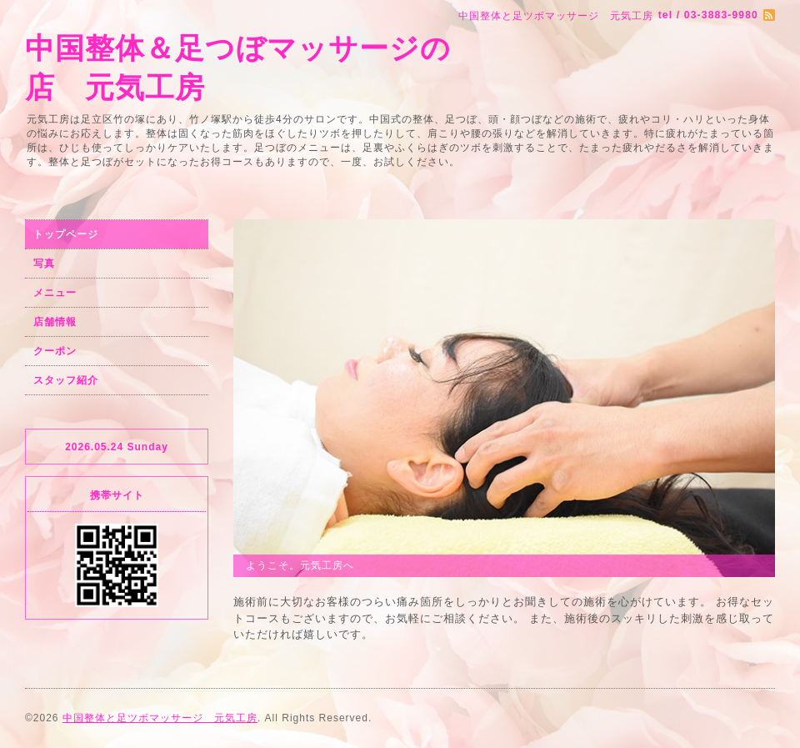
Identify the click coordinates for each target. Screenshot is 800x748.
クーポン (55, 351)
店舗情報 (55, 322)
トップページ (65, 234)
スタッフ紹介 (65, 380)
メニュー (55, 293)
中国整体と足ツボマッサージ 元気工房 (160, 718)
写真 (44, 263)
